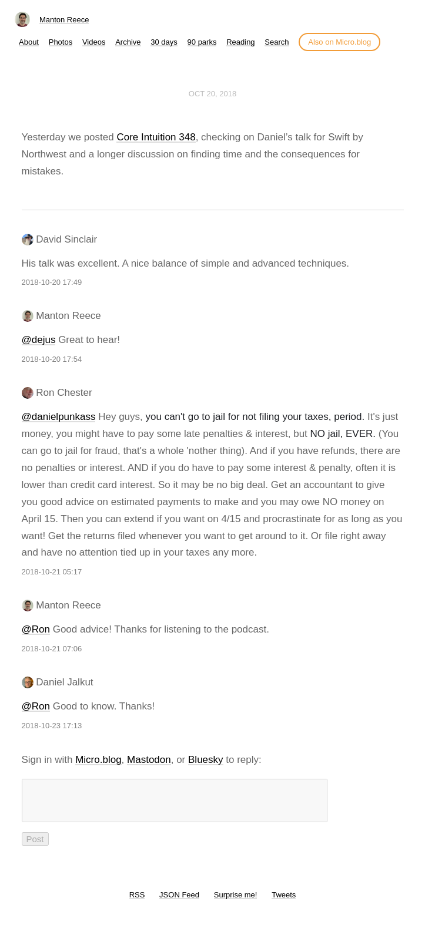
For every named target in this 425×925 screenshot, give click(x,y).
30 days (164, 42)
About (29, 42)
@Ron (36, 629)
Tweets (284, 901)
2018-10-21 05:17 (52, 571)
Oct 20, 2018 (212, 93)
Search (277, 42)
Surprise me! (235, 901)
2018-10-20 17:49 (52, 282)
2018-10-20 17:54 (52, 359)
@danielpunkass (59, 416)
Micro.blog (98, 759)
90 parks (202, 42)
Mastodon (149, 759)
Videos (94, 42)
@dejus (39, 339)
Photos (60, 42)
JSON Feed (179, 901)
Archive (127, 42)
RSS (137, 901)
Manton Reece (64, 19)
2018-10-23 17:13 (52, 725)
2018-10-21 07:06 (52, 648)
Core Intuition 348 (155, 137)
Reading (240, 42)
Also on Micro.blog (339, 42)
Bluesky (205, 759)
